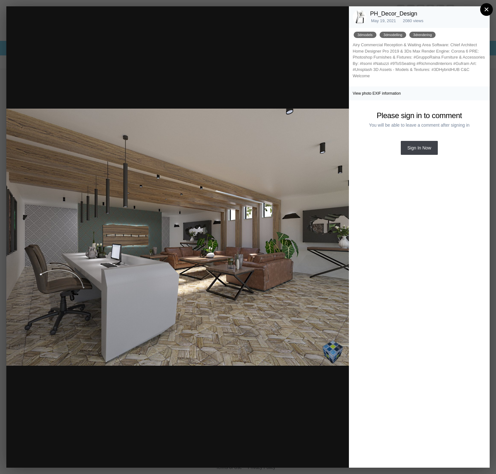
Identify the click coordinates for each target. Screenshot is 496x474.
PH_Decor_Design (393, 13)
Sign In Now (419, 147)
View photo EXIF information (377, 93)
